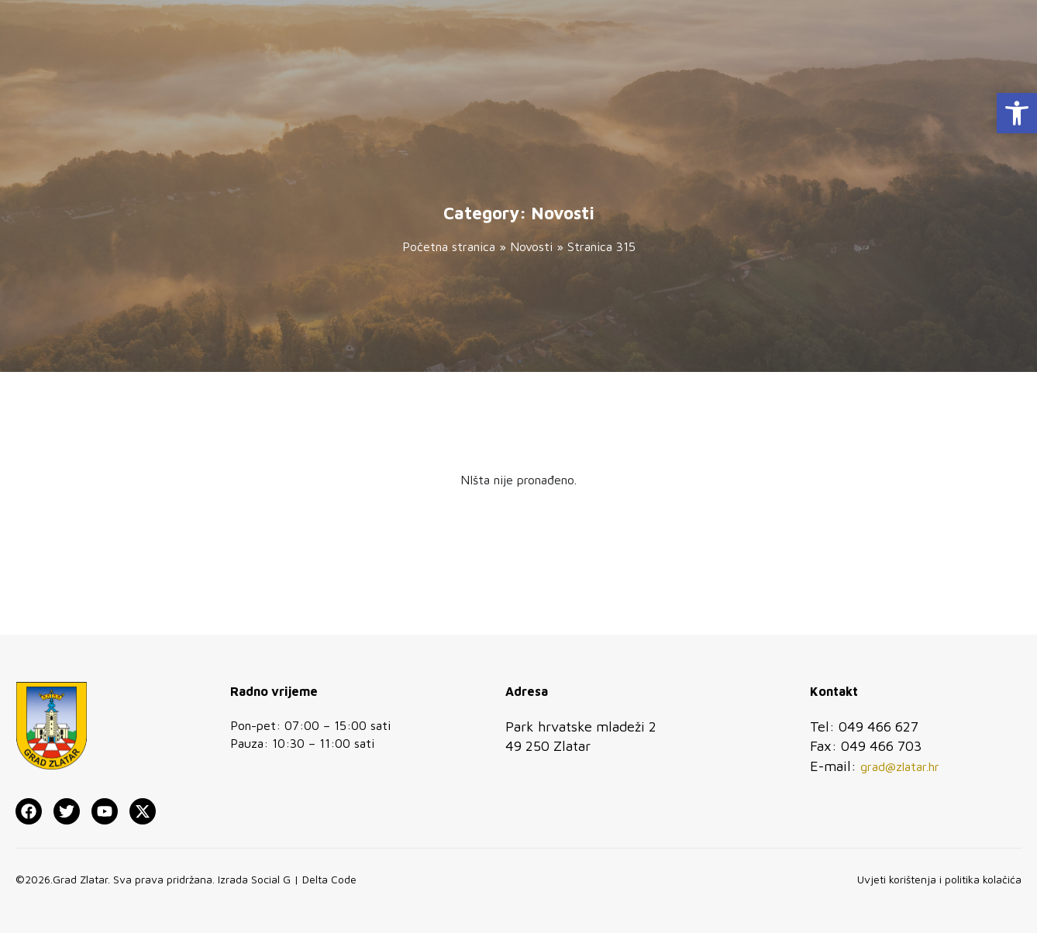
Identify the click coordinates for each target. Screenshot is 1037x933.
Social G (271, 879)
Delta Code (329, 879)
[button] (1017, 113)
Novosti (531, 246)
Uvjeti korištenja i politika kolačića (939, 879)
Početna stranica (448, 246)
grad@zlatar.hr (899, 766)
